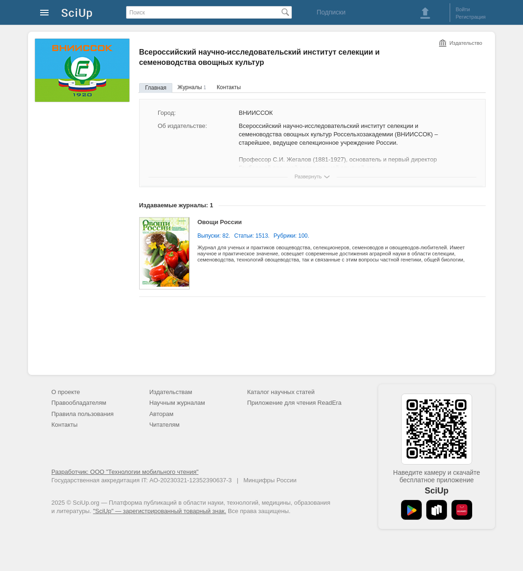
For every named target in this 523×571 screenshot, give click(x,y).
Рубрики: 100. (291, 236)
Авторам (161, 413)
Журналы (191, 87)
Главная (156, 88)
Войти (463, 9)
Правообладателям (78, 402)
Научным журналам (177, 402)
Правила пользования (82, 413)
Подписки (331, 12)
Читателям (164, 424)
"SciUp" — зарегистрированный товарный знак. (159, 511)
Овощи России (220, 222)
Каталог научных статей (281, 391)
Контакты (229, 87)
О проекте (65, 391)
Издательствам (170, 391)
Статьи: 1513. (252, 236)
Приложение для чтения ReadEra (294, 402)
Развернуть (308, 176)
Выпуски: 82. (214, 236)
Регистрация (471, 17)
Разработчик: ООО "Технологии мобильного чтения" (124, 471)
